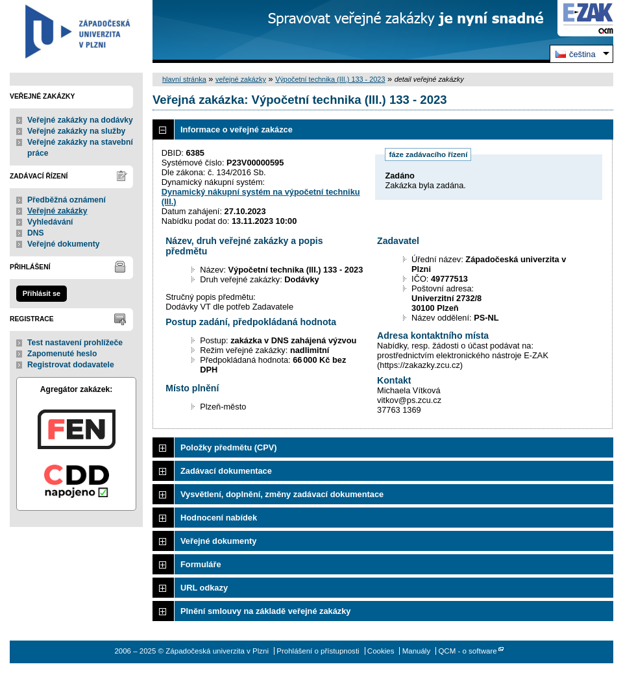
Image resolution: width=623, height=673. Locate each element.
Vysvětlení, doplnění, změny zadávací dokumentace (282, 494)
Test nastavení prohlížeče (75, 342)
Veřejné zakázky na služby (76, 131)
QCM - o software (467, 651)
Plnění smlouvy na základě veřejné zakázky (265, 611)
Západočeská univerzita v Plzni (76, 31)
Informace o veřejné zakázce (236, 129)
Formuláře (200, 564)
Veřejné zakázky (57, 210)
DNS (35, 233)
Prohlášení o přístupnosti (317, 651)
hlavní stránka (184, 79)
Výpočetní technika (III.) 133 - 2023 (330, 79)
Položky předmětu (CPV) (228, 447)
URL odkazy (204, 588)
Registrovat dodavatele (70, 364)
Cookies (381, 651)
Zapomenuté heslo (62, 353)
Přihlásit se (41, 293)
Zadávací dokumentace (226, 471)
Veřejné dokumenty (63, 244)
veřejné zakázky (240, 79)
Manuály (416, 651)
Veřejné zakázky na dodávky (80, 120)
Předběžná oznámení (66, 199)
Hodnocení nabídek (218, 517)
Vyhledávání (50, 221)
